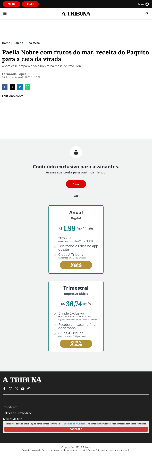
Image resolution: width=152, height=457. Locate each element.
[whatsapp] (27, 87)
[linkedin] (20, 87)
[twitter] (12, 87)
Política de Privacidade (76, 423)
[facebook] (4, 87)
